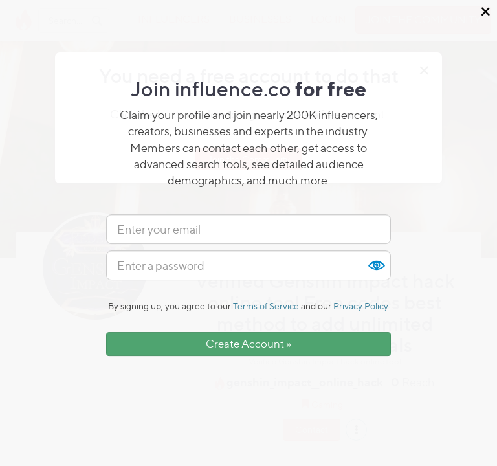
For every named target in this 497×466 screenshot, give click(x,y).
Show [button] (376, 265)
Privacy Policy (360, 305)
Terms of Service (266, 305)
